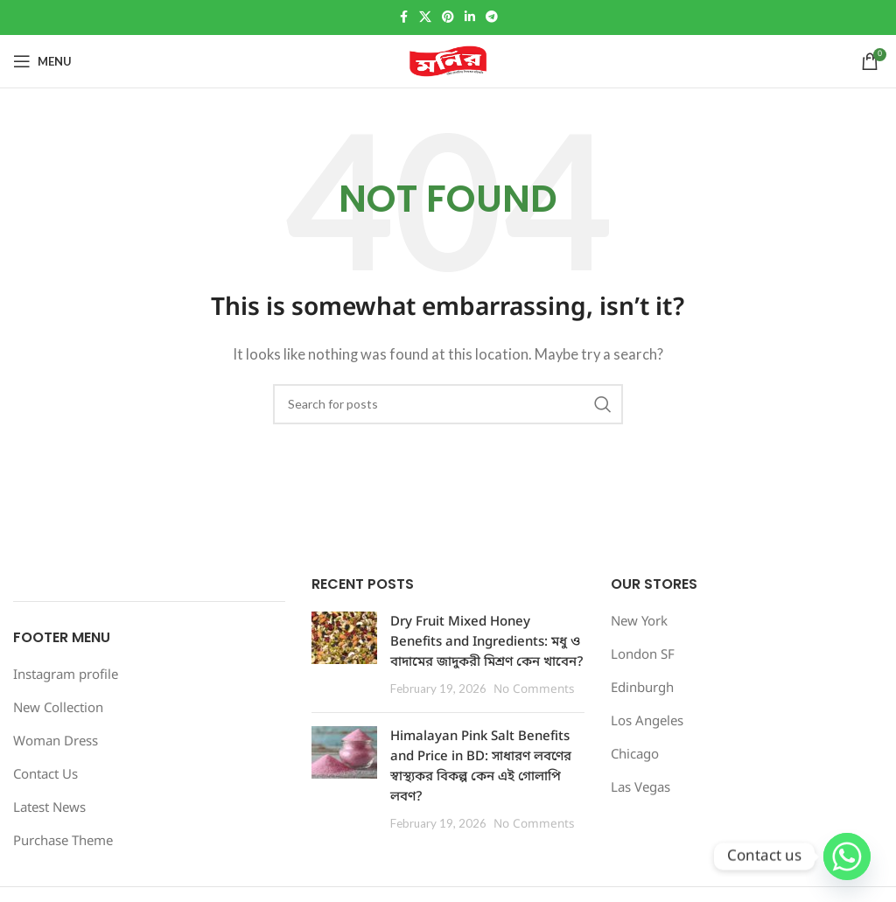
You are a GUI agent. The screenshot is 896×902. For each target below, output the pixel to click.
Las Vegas (640, 788)
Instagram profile (65, 675)
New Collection (58, 708)
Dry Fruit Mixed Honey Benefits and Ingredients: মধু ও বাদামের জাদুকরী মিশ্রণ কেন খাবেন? (487, 642)
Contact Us (45, 775)
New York (639, 622)
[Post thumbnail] (344, 655)
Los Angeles (647, 722)
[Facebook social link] (403, 18)
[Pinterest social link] (448, 18)
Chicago (635, 755)
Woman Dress (55, 742)
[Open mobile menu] (42, 61)
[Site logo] (448, 61)
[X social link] (425, 18)
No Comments (534, 690)
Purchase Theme (63, 841)
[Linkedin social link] (469, 18)
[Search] (448, 404)
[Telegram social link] (491, 18)
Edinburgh (642, 688)
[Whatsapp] (847, 856)
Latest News (49, 808)
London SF (643, 655)
